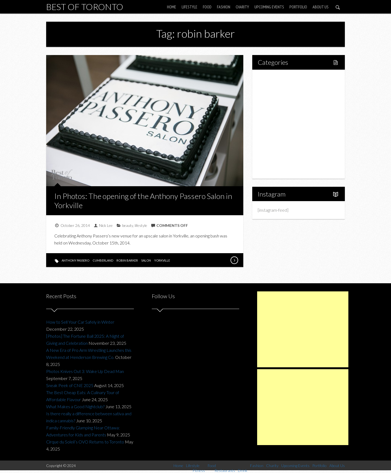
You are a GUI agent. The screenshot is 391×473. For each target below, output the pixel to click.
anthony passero (75, 260)
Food (207, 6)
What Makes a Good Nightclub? (75, 406)
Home (171, 6)
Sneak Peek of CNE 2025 (69, 385)
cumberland (103, 260)
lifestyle (141, 225)
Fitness (276, 96)
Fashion (223, 6)
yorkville (162, 260)
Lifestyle (189, 6)
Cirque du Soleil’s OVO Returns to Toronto (85, 441)
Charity (242, 6)
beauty (127, 225)
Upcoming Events (269, 6)
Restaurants (280, 114)
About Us (321, 6)
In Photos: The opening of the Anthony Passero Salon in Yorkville (143, 200)
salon (146, 260)
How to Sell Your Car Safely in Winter (80, 321)
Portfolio (298, 6)
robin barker (127, 260)
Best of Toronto (84, 6)
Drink (274, 124)
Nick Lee (106, 225)
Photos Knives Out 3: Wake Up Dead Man (85, 371)
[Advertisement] (302, 329)
